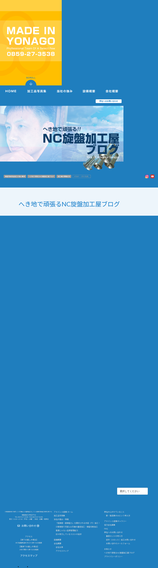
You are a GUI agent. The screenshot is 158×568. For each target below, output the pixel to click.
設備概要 (57, 539)
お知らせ (108, 549)
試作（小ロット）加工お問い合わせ (121, 539)
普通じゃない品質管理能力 (67, 530)
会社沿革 (59, 547)
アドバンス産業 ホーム (63, 512)
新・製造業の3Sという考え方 (118, 515)
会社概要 (57, 543)
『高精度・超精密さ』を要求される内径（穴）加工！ (78, 523)
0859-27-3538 (23, 517)
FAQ (106, 528)
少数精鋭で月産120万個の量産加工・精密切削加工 (77, 527)
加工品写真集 (59, 515)
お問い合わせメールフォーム (118, 543)
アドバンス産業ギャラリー (115, 521)
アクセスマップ (62, 551)
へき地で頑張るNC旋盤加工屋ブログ (119, 552)
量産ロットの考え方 (114, 536)
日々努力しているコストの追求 (69, 534)
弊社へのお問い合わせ (113, 532)
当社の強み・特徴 (61, 519)
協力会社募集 (109, 525)
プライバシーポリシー (113, 556)
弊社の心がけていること (114, 512)
